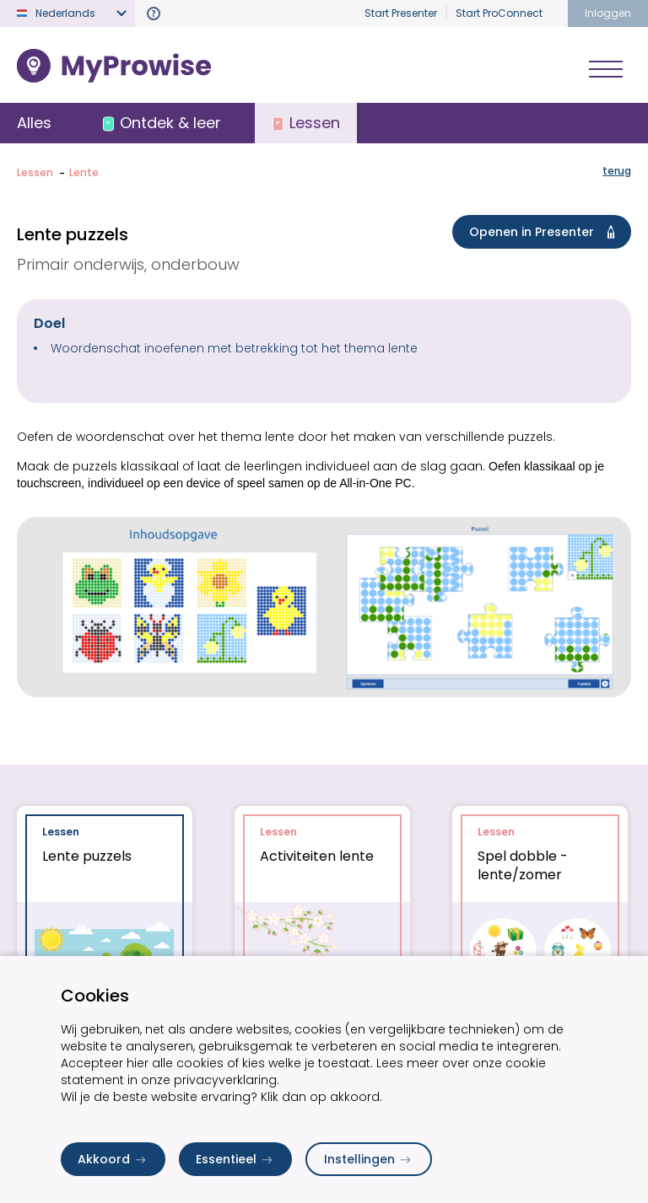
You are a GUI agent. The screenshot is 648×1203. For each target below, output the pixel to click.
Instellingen (368, 1159)
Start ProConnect (499, 13)
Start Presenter (400, 13)
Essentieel (235, 1159)
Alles (34, 122)
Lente (84, 172)
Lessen (35, 172)
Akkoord (113, 1159)
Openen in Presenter (545, 232)
